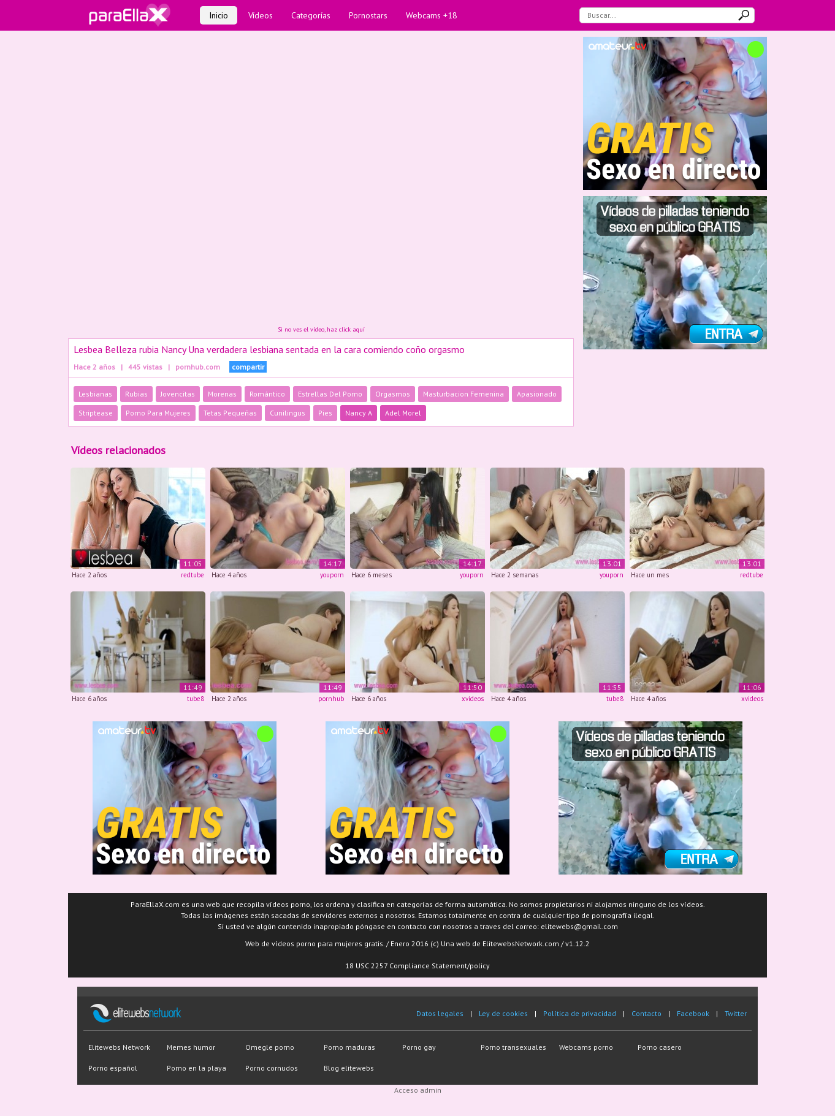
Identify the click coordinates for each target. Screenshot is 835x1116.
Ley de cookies (503, 1013)
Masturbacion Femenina (463, 393)
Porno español (112, 1067)
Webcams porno (586, 1047)
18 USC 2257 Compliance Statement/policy (417, 965)
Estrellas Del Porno (330, 393)
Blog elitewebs (349, 1067)
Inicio (218, 15)
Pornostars (368, 15)
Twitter (736, 1013)
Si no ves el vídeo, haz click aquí (321, 329)
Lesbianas (95, 393)
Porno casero (660, 1047)
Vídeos (260, 15)
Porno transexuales (513, 1047)
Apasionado (537, 393)
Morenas (222, 393)
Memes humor (191, 1047)
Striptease (95, 412)
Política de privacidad (579, 1013)
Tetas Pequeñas (230, 412)
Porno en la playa (196, 1067)
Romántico (267, 393)
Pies (325, 412)
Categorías (310, 15)
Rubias (136, 393)
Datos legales (439, 1013)
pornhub (331, 698)
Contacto (646, 1013)
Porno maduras (349, 1047)
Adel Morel (403, 412)
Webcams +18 (431, 15)
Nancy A (358, 412)
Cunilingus (287, 412)
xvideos (473, 698)
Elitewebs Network (119, 1047)
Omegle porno (269, 1047)
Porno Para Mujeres (158, 412)
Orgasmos (392, 393)
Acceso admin (417, 1090)
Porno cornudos (271, 1067)
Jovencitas (178, 393)
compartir (248, 366)
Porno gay (419, 1047)
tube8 (195, 698)
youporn (332, 575)
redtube (192, 575)
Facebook (693, 1013)
